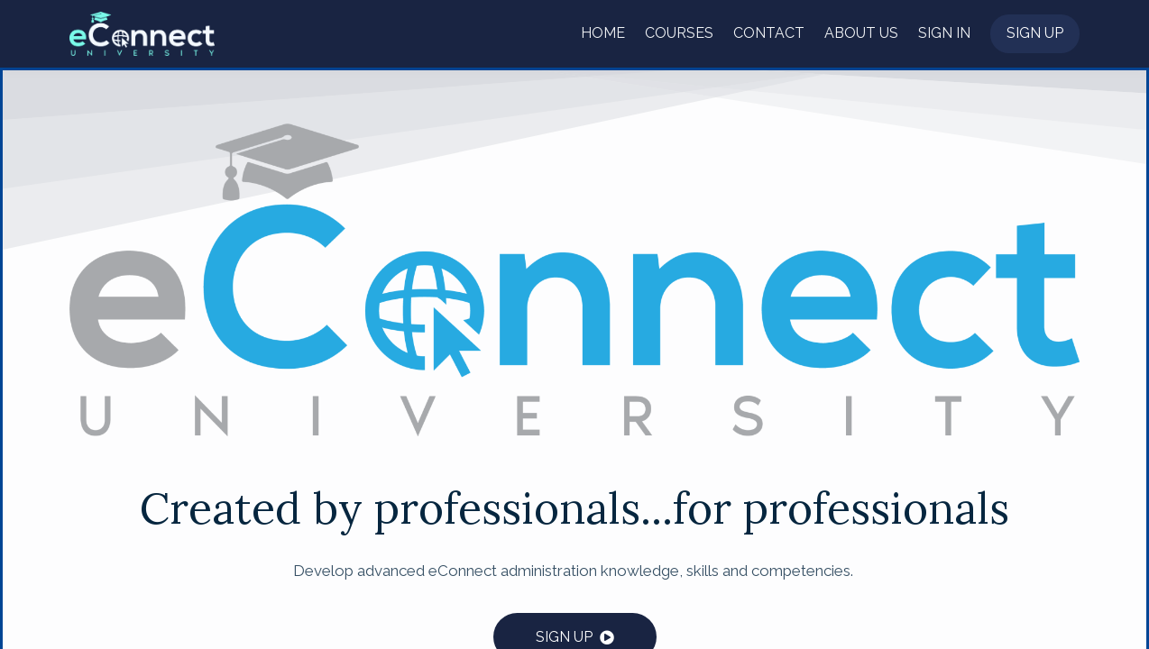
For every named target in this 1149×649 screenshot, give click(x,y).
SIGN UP (564, 636)
